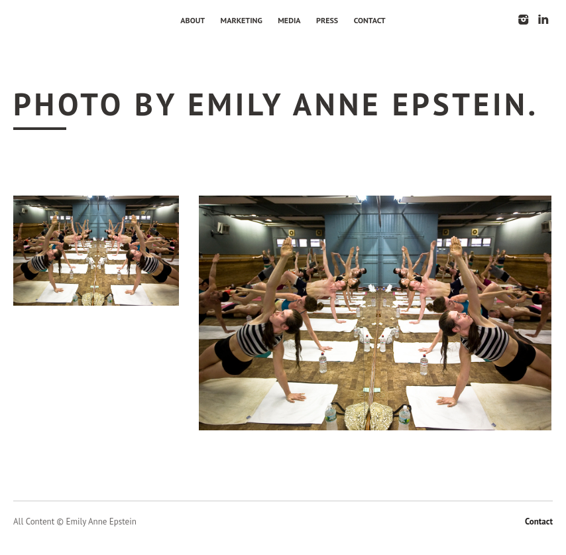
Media (289, 20)
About (192, 20)
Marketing (241, 20)
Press (327, 20)
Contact (370, 20)
